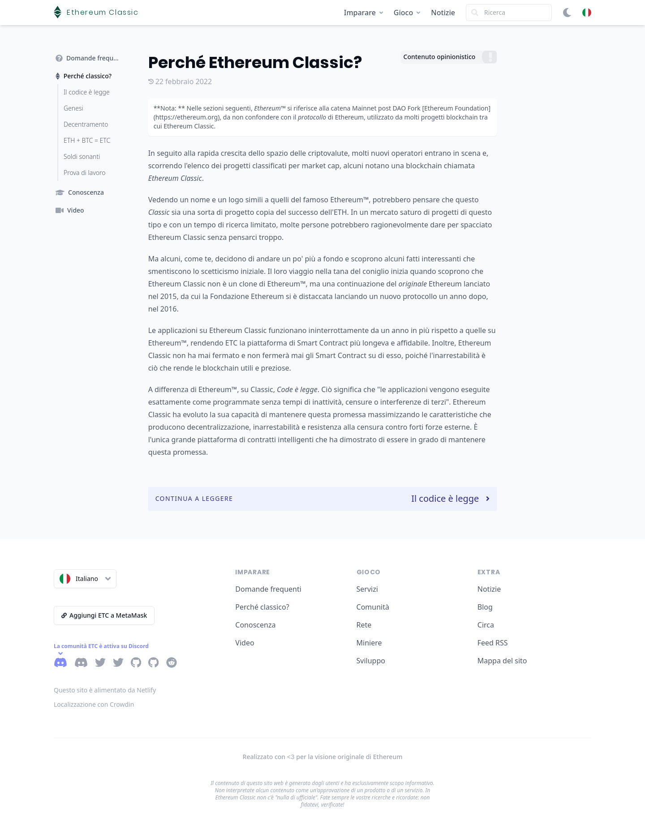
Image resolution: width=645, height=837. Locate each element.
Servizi (367, 589)
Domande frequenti (268, 589)
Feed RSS (492, 643)
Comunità (373, 607)
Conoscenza (255, 625)
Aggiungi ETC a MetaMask (104, 615)
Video (244, 643)
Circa (485, 625)
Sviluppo (371, 661)
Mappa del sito (502, 661)
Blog (485, 607)
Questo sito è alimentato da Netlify (105, 690)
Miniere (369, 643)
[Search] (509, 12)
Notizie (443, 12)
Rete (364, 625)
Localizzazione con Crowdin (94, 704)
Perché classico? (262, 607)
